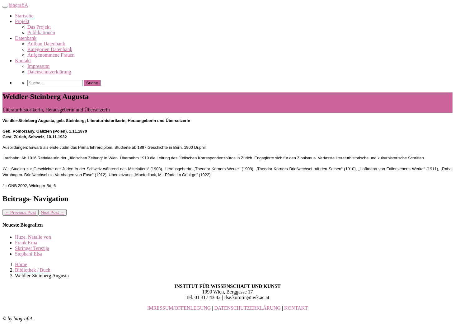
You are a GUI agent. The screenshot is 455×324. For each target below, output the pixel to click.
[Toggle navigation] (4, 7)
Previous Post (20, 212)
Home (21, 264)
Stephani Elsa (28, 253)
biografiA (18, 5)
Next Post (52, 212)
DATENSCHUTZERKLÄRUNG (247, 308)
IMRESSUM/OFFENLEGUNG (179, 308)
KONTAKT (296, 308)
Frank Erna (26, 242)
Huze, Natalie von (33, 237)
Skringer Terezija (32, 248)
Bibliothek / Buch (32, 270)
